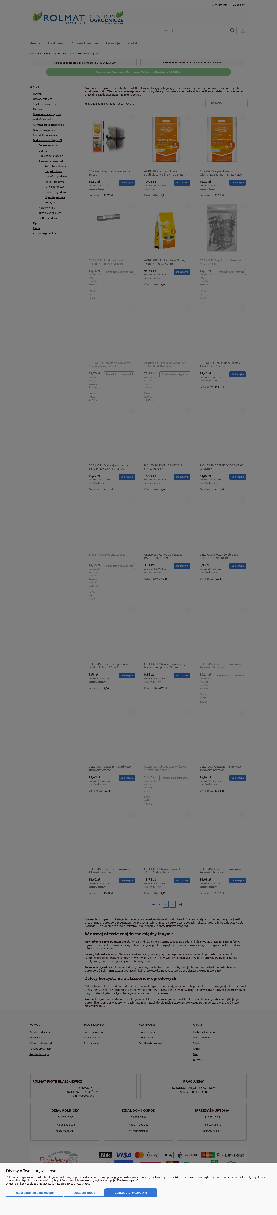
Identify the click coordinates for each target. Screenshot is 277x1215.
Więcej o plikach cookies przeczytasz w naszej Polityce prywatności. (48, 1183)
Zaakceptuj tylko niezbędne (35, 1192)
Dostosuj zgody (84, 1192)
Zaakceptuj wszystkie (131, 1192)
